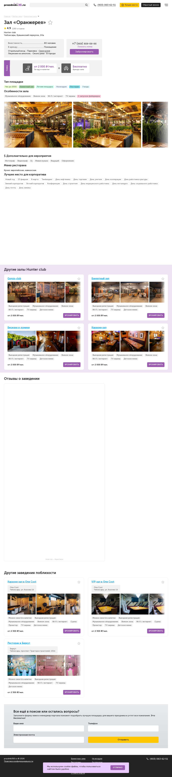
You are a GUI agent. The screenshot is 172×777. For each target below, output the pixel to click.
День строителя (70, 183)
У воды (86, 87)
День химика (25, 188)
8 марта (34, 179)
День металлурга (120, 183)
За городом (97, 762)
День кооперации (113, 179)
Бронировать (72, 315)
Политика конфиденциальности (18, 761)
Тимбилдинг (47, 179)
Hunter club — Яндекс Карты (54, 559)
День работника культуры (135, 179)
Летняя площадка (45, 87)
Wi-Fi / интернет (55, 96)
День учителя (96, 179)
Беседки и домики (19, 327)
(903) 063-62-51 (157, 759)
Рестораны (76, 762)
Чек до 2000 (11, 87)
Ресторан (74, 87)
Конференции (53, 183)
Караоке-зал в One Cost (22, 581)
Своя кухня (44, 51)
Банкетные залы (78, 758)
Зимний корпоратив (14, 183)
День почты (10, 188)
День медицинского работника (95, 183)
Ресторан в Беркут (19, 643)
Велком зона (39, 96)
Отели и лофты (78, 773)
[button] (10, 125)
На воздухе (61, 87)
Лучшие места (129, 5)
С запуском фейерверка (89, 96)
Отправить (123, 739)
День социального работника (144, 183)
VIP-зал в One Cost (103, 581)
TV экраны (70, 96)
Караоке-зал (99, 327)
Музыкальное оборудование (18, 96)
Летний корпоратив (35, 183)
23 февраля (23, 179)
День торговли (80, 179)
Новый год (10, 179)
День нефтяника (62, 179)
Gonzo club (14, 278)
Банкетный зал (26, 87)
